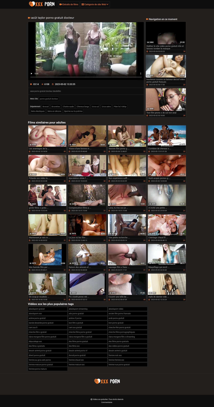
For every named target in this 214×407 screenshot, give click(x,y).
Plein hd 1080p (120, 106)
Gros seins (106, 106)
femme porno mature (38, 369)
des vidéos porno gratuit (119, 346)
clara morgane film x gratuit (80, 337)
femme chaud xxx (76, 360)
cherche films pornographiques (122, 332)
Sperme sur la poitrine (73, 111)
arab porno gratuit (116, 318)
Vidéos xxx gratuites (100, 399)
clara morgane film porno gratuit (42, 337)
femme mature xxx (76, 364)
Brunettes (56, 106)
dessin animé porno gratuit (40, 351)
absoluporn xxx (35, 313)
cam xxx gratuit (75, 327)
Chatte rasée (68, 106)
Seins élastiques (37, 111)
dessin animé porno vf (78, 351)
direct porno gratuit (37, 355)
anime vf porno (75, 318)
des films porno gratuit (78, 341)
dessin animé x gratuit (118, 351)
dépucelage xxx (35, 341)
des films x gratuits (37, 346)
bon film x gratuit (76, 323)
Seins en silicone (54, 111)
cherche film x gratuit (38, 332)
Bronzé (46, 106)
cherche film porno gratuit (119, 327)
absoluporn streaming (78, 309)
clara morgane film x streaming (122, 337)
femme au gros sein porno (40, 360)
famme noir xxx (115, 355)
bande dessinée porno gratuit (41, 323)
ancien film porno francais (120, 313)
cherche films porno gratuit (80, 332)
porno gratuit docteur (49, 99)
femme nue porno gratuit (119, 364)
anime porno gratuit (37, 318)
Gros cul (95, 106)
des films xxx (74, 346)
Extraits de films (69, 4)
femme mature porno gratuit (41, 364)
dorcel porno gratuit (77, 355)
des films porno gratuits (119, 341)
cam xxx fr (33, 327)
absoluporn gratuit (37, 309)
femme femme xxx (116, 360)
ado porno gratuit (76, 313)
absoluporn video (116, 309)
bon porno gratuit (116, 323)
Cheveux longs (83, 106)
